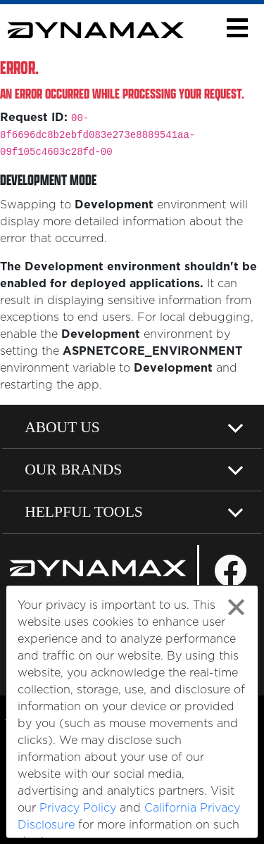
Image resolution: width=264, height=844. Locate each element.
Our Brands (73, 469)
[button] (237, 28)
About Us (62, 427)
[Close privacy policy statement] (236, 607)
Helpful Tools (84, 511)
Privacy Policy (77, 808)
